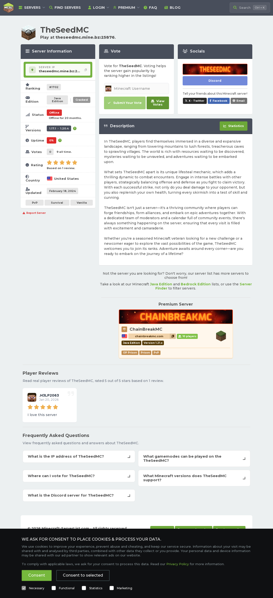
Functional (67, 588)
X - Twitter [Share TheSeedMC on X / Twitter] (196, 100)
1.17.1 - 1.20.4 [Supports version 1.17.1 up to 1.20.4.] (59, 128)
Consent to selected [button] (83, 575)
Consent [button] (36, 575)
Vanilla (82, 202)
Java (57, 100)
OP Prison (130, 352)
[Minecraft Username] (136, 88)
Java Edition (161, 284)
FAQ (150, 7)
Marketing (124, 588)
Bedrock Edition (196, 284)
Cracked (81, 99)
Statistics (95, 588)
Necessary (36, 588)
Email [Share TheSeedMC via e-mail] (240, 100)
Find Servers (65, 7)
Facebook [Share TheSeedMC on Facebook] (220, 100)
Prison (145, 352)
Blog (172, 7)
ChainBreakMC (146, 329)
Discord (214, 80)
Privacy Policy (177, 564)
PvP (35, 202)
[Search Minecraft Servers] (250, 7)
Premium (124, 7)
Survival (57, 202)
